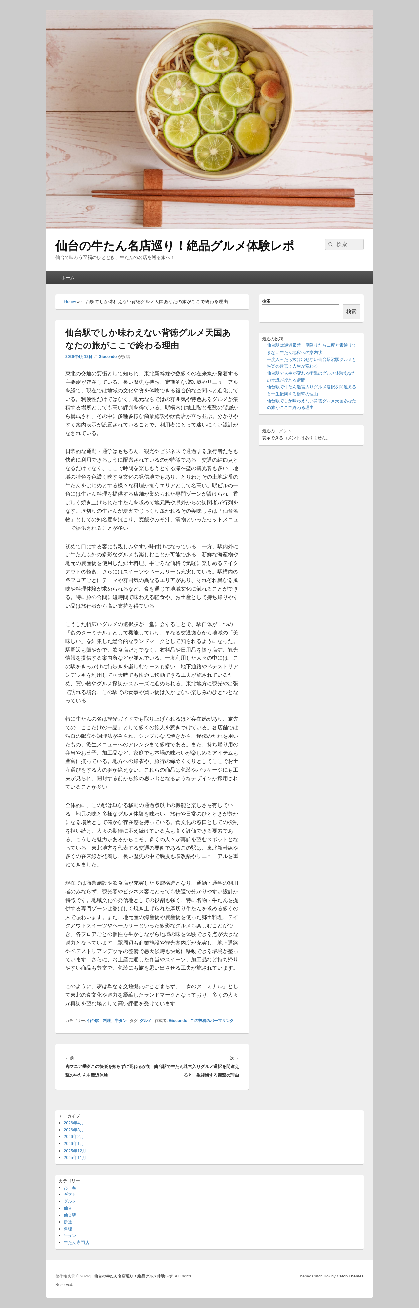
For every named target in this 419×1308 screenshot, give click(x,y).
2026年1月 (74, 1143)
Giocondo (107, 356)
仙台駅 (93, 1020)
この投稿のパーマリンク (212, 1020)
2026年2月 (74, 1136)
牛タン (121, 1020)
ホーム (68, 277)
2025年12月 (75, 1150)
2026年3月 (74, 1129)
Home (70, 301)
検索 (266, 301)
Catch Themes (350, 1276)
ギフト (70, 1194)
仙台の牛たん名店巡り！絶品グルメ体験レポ (174, 246)
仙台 (68, 1208)
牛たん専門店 (76, 1242)
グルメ (145, 1020)
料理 (107, 1020)
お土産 (70, 1187)
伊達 (68, 1221)
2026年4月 (74, 1122)
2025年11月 (75, 1157)
